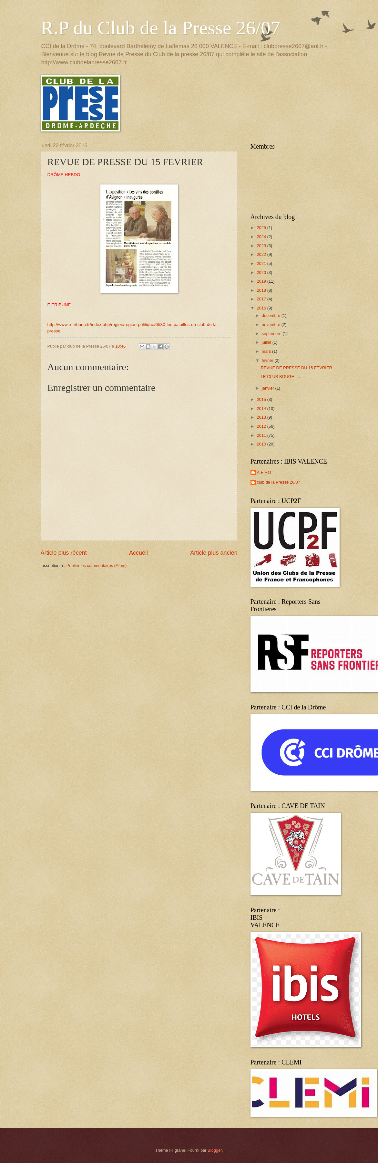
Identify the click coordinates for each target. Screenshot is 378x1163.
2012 (262, 426)
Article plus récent (64, 553)
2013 (262, 417)
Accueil (138, 553)
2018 (262, 290)
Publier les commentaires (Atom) (96, 565)
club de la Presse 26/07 (279, 482)
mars (267, 351)
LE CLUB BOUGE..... (280, 376)
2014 (262, 408)
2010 (262, 444)
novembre (271, 324)
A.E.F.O (264, 472)
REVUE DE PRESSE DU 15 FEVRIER (296, 367)
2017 (262, 299)
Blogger (215, 1150)
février (268, 360)
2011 (262, 435)
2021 (262, 263)
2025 (262, 227)
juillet (267, 342)
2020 (262, 272)
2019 (262, 281)
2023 (262, 245)
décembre (271, 315)
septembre (272, 333)
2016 (262, 308)
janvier (268, 388)
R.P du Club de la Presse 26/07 (161, 27)
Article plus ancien (213, 553)
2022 (262, 254)
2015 (262, 399)
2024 (262, 236)
